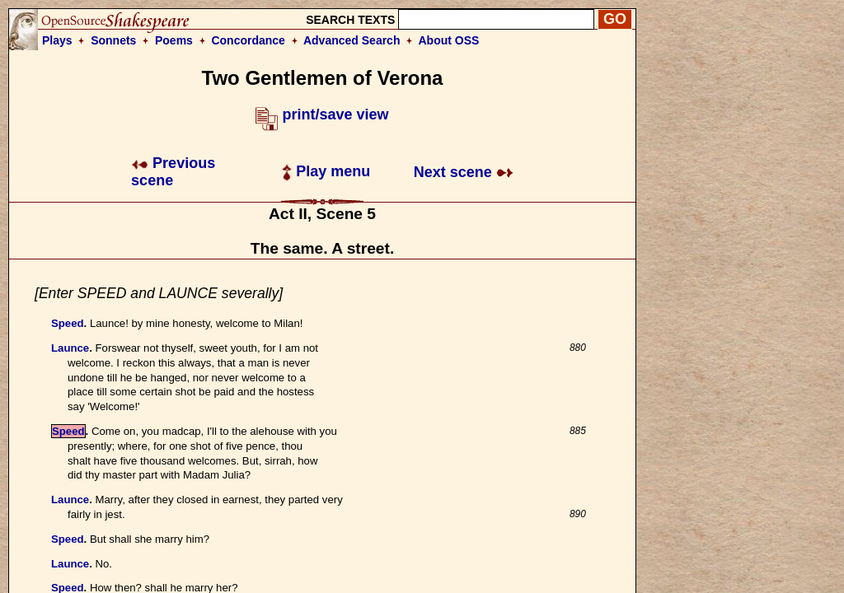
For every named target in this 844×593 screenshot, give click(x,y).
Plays (57, 40)
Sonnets (113, 40)
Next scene (463, 172)
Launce (70, 348)
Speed (67, 323)
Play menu (326, 171)
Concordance (247, 40)
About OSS (449, 40)
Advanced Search (352, 40)
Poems (174, 40)
